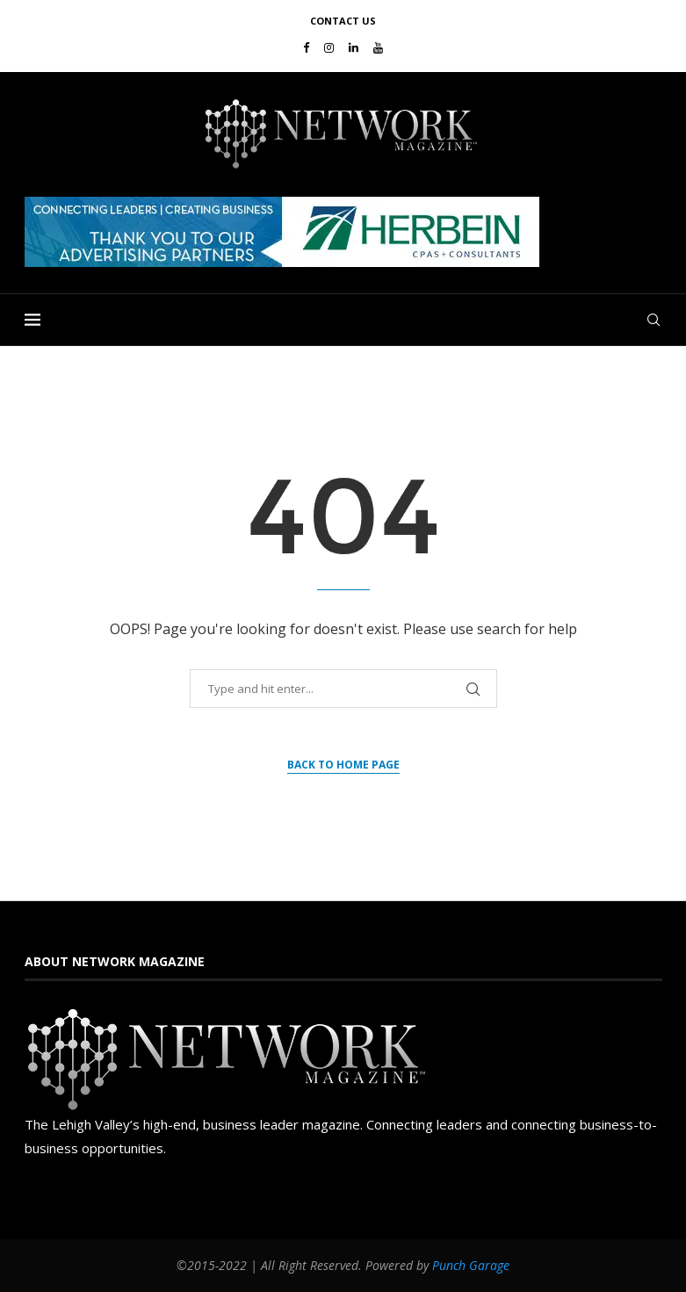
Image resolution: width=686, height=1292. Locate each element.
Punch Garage (470, 1265)
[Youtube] (378, 47)
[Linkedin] (353, 47)
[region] (343, 232)
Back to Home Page (343, 764)
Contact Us (343, 20)
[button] (282, 232)
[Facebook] (306, 47)
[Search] (653, 319)
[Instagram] (329, 47)
